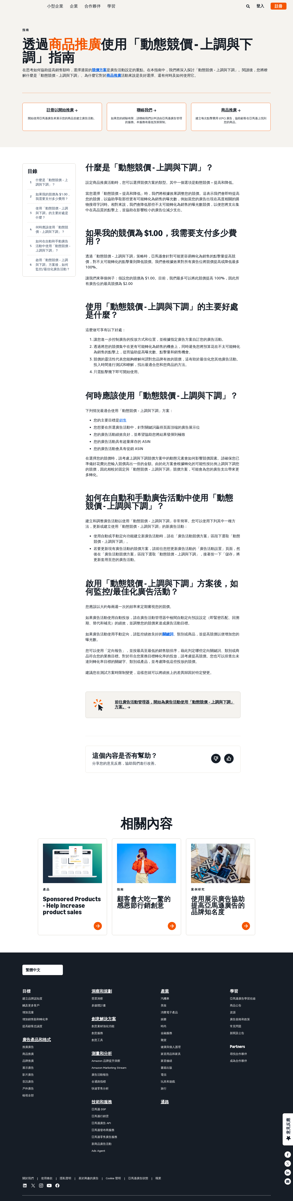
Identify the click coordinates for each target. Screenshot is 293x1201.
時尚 (163, 1026)
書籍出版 (166, 1067)
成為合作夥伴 (238, 1060)
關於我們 (28, 1178)
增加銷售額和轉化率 (35, 1019)
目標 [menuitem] (26, 991)
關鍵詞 (167, 634)
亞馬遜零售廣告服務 (104, 1137)
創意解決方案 (104, 1018)
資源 (233, 1012)
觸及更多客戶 (30, 1005)
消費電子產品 (169, 1012)
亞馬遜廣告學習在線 (243, 998)
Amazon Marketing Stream (109, 1067)
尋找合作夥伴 (238, 1053)
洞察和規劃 (102, 991)
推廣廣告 (28, 1047)
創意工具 (97, 1040)
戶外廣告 (28, 1088)
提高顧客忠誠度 (32, 1026)
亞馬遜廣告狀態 (138, 1178)
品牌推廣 (28, 1060)
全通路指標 (99, 1081)
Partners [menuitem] (237, 1046)
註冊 (278, 6)
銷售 (123, 420)
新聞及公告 (237, 1033)
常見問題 (235, 1026)
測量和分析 (102, 1053)
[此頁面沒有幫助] (216, 759)
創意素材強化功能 (103, 1026)
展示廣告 (28, 1067)
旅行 (163, 1088)
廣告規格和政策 (240, 1019)
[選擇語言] (42, 970)
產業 (165, 991)
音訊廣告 (28, 1081)
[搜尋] (248, 6)
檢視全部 (28, 1095)
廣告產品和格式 (36, 1039)
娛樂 (163, 1019)
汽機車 (165, 998)
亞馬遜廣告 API (101, 1123)
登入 (260, 6)
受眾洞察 (97, 998)
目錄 (32, 171)
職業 (158, 1178)
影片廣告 (28, 1074)
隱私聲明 (65, 1178)
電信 (163, 1074)
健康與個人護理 (171, 1047)
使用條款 (46, 1178)
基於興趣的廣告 (88, 1178)
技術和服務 (102, 1101)
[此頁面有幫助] (229, 759)
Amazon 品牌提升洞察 (106, 1060)
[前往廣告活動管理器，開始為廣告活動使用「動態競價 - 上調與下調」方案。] (175, 705)
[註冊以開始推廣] (62, 110)
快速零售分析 (100, 1088)
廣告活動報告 (100, 1074)
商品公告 (235, 1005)
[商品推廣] (231, 110)
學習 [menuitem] (234, 991)
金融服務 (166, 1033)
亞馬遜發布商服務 (103, 1130)
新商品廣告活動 (102, 1143)
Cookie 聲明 (113, 1178)
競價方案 (99, 70)
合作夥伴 (92, 6)
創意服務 (97, 1033)
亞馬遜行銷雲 (100, 1116)
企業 (74, 6)
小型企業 (55, 6)
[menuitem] (42, 1070)
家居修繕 (166, 1060)
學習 (111, 6)
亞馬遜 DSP (99, 1109)
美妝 (163, 1005)
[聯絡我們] (146, 110)
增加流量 (28, 1012)
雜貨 (163, 1040)
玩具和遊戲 (168, 1081)
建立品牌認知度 (32, 998)
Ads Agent (98, 1150)
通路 (165, 1101)
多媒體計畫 (99, 1005)
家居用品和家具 (171, 1053)
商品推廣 (113, 75)
